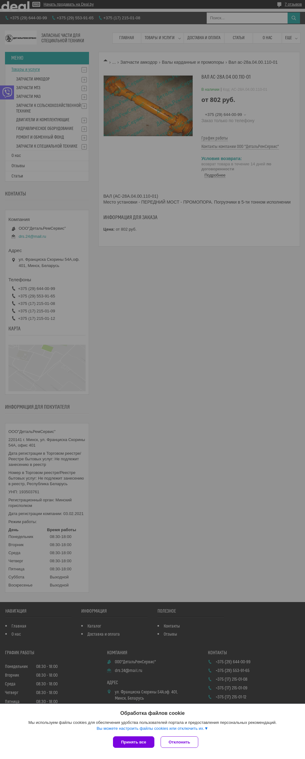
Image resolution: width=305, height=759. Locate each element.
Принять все (133, 742)
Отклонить (179, 742)
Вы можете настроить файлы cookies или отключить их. (150, 728)
